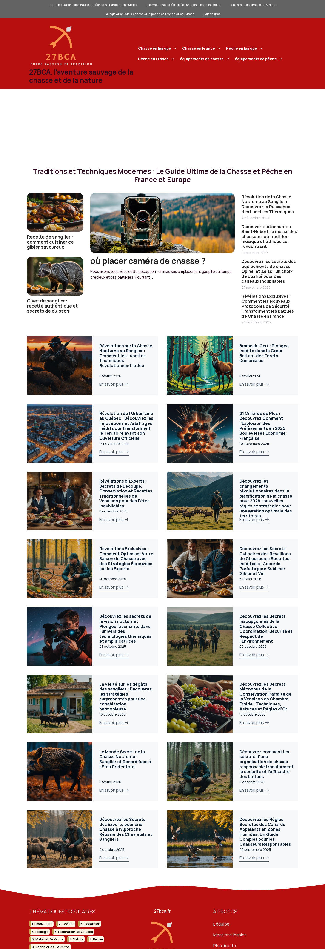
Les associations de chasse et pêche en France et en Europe (93, 5)
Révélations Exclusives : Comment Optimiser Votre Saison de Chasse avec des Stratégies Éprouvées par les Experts (126, 558)
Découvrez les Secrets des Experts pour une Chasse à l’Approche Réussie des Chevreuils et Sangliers (125, 829)
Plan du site (224, 945)
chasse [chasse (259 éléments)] (68, 924)
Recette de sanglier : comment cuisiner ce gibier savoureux (50, 242)
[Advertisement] (162, 123)
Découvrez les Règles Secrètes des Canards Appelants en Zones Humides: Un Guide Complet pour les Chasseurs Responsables (265, 832)
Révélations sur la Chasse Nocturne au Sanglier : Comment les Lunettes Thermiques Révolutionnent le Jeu (125, 355)
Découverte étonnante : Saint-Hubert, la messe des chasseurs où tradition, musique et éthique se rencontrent (269, 236)
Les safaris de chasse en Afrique (253, 5)
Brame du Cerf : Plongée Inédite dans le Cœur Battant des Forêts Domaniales (264, 353)
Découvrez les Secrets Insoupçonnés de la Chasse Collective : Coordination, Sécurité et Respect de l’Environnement (266, 628)
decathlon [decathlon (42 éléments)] (92, 924)
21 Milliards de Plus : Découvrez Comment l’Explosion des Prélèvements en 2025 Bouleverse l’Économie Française (262, 426)
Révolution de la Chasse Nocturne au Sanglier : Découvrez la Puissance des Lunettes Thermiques (268, 204)
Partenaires (211, 14)
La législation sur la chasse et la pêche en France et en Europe (149, 14)
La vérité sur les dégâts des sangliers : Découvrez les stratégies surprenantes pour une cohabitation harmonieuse (125, 696)
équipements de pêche (259, 59)
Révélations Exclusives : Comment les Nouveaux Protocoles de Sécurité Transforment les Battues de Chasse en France (268, 306)
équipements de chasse (205, 59)
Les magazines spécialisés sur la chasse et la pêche (183, 5)
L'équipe (221, 924)
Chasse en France (202, 48)
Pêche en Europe (245, 48)
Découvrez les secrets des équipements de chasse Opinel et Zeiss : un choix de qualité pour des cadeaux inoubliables (269, 271)
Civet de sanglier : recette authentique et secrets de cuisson (52, 306)
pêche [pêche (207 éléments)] (98, 939)
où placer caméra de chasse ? (148, 260)
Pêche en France (157, 59)
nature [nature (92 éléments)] (78, 939)
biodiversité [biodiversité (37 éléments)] (43, 924)
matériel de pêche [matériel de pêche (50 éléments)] (49, 939)
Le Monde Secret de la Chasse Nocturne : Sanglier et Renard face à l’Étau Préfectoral (125, 759)
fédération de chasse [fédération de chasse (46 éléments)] (75, 931)
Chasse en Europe (158, 48)
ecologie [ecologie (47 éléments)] (42, 931)
